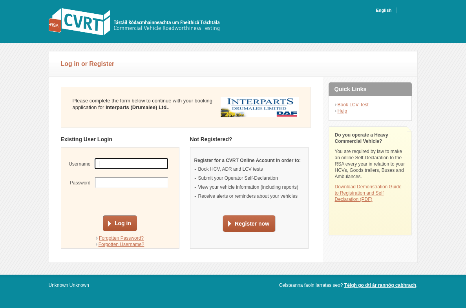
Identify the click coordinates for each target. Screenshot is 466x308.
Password (80, 183)
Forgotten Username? (121, 244)
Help (342, 111)
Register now (252, 224)
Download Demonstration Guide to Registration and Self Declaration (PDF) (368, 193)
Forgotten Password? (121, 238)
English (384, 10)
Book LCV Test (353, 105)
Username (79, 164)
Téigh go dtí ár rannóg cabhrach (380, 285)
